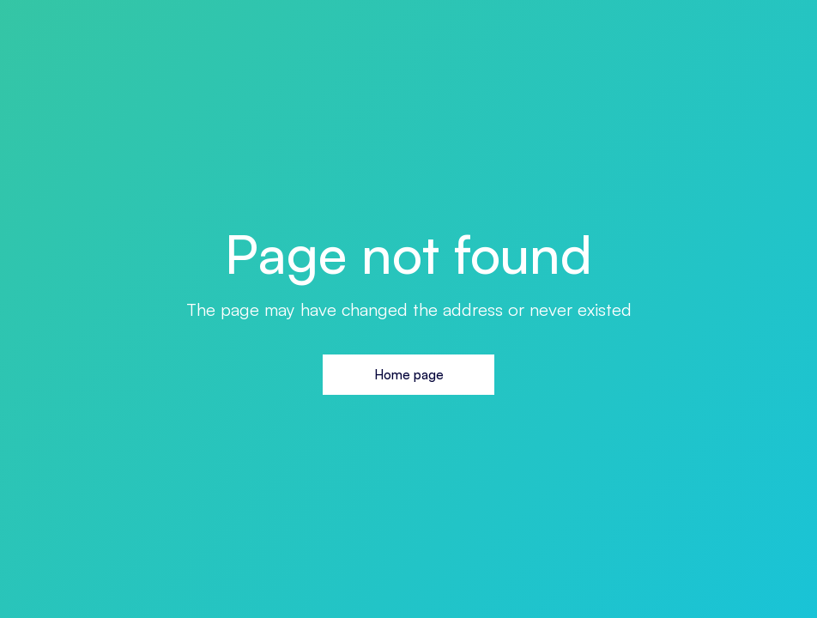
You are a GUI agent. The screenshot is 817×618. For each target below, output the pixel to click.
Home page (409, 375)
